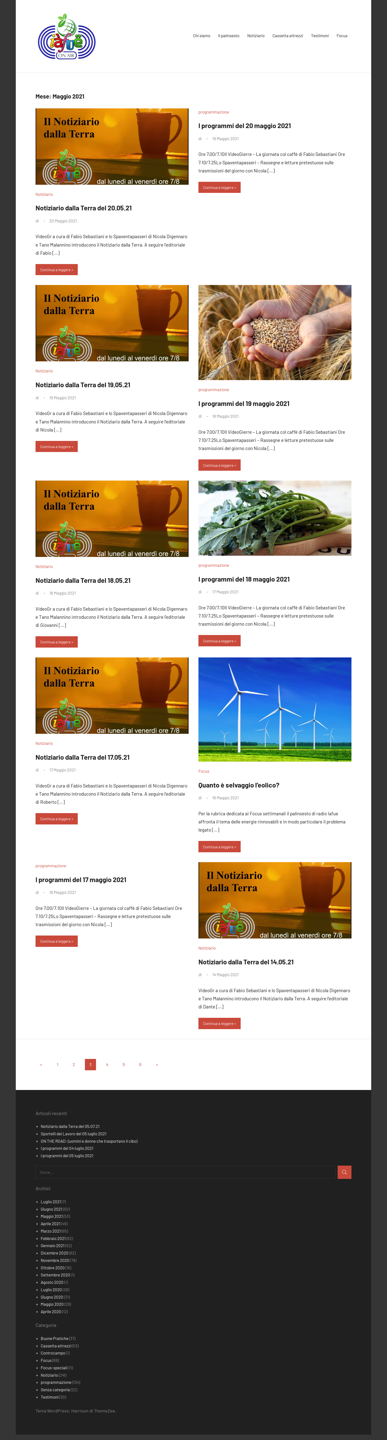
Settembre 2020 (55, 1280)
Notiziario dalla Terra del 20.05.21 (100, 206)
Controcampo (53, 1358)
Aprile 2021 (50, 1228)
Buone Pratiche (54, 1343)
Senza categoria (55, 1394)
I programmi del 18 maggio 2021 (259, 580)
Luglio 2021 (51, 1207)
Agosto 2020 (52, 1287)
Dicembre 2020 (54, 1258)
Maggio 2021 (52, 1221)
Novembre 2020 (55, 1265)
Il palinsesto (228, 35)
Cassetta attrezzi (287, 35)
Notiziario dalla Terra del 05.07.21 (70, 1131)
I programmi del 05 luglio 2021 (67, 1160)
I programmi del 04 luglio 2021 (67, 1153)
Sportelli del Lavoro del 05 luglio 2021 (73, 1139)
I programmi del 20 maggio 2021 (260, 124)
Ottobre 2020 (53, 1273)
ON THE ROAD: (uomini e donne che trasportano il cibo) (89, 1146)
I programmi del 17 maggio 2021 (96, 882)
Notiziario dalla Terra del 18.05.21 (99, 581)
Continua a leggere (57, 270)
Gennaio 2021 (52, 1250)
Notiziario (256, 35)
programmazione (213, 111)
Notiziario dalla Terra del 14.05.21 (262, 965)
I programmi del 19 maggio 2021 (259, 403)
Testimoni (320, 35)
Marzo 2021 (51, 1236)
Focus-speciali (54, 1373)
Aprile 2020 (51, 1316)
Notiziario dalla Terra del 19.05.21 (99, 385)
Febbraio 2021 (53, 1243)
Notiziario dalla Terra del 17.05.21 (99, 759)
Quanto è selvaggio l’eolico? (252, 787)
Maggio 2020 (52, 1309)
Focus (342, 35)
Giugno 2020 (52, 1302)
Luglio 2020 (51, 1294)
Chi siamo (201, 35)
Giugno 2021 (51, 1214)
